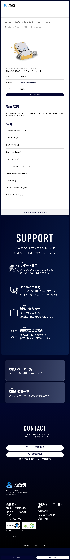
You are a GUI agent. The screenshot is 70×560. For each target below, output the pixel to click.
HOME (8, 22)
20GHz (40, 83)
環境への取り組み (16, 520)
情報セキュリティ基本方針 (50, 517)
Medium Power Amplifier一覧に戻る (34, 220)
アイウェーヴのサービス (17, 525)
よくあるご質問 (46, 526)
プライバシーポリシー (11, 547)
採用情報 (43, 530)
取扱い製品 (20, 22)
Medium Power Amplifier (28, 83)
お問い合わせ (13, 530)
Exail (48, 22)
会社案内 (11, 516)
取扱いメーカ (35, 22)
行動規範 (43, 522)
